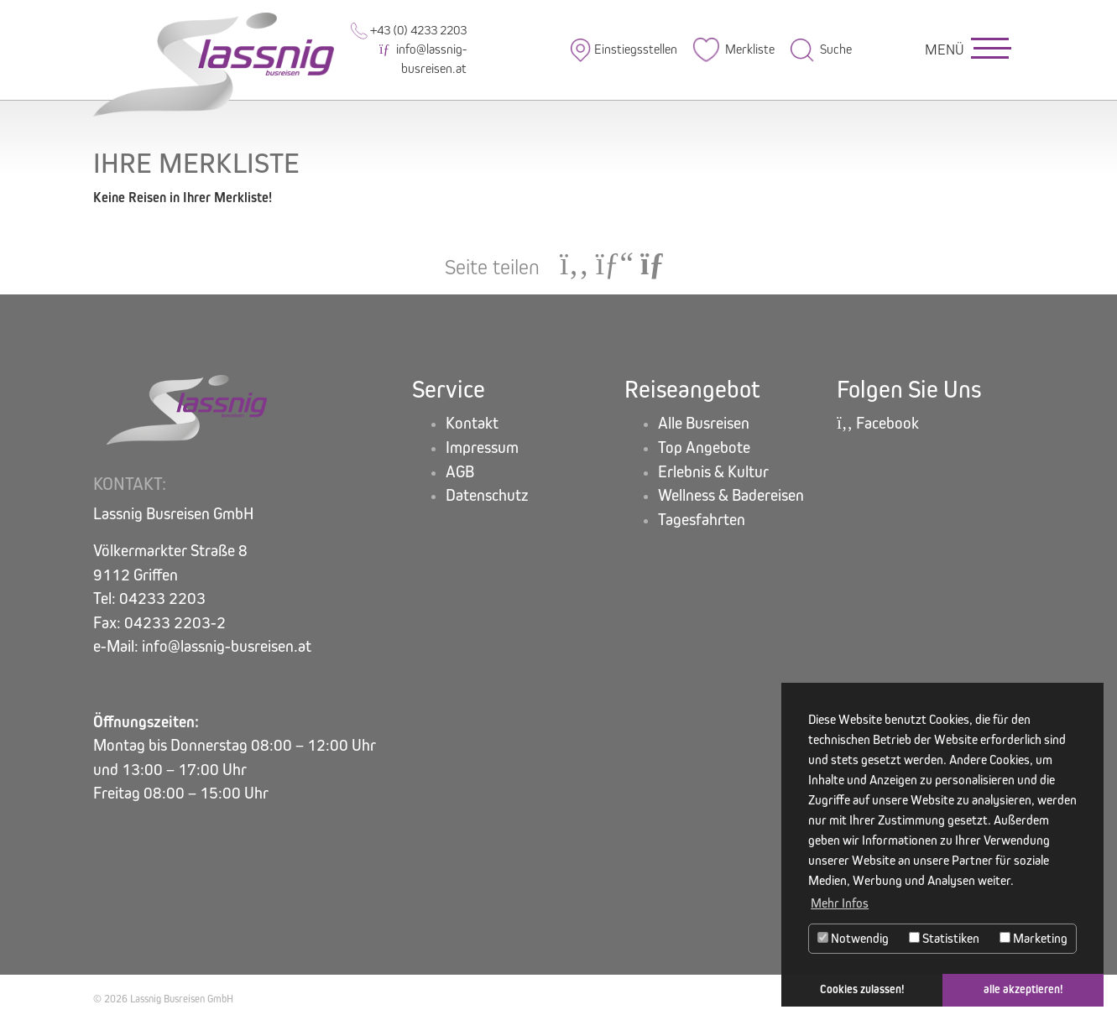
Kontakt (472, 423)
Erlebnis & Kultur (713, 471)
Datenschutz (487, 495)
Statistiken (944, 938)
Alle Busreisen (703, 423)
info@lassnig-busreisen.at (422, 58)
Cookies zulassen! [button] (862, 989)
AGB (460, 471)
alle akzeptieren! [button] (1023, 989)
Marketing (1033, 938)
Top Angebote (704, 447)
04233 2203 (162, 598)
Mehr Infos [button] (840, 903)
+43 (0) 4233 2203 (409, 30)
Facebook (878, 423)
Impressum (482, 447)
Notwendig (853, 938)
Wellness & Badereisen (731, 495)
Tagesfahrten (701, 519)
